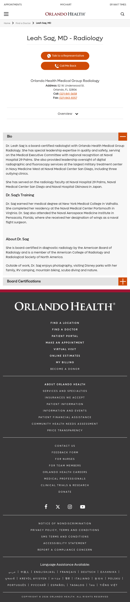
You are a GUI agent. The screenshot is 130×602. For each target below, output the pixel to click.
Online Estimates (65, 355)
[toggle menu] (7, 14)
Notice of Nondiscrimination (65, 523)
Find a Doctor (23, 23)
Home (7, 23)
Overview (65, 114)
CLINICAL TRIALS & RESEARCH (65, 485)
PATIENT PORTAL (65, 336)
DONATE (65, 491)
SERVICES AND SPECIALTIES (65, 391)
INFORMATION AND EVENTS (65, 410)
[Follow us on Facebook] (46, 507)
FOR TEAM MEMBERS (65, 465)
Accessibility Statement (65, 543)
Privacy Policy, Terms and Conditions (65, 530)
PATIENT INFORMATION (65, 404)
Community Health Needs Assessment (65, 423)
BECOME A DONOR (65, 369)
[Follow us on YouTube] (83, 507)
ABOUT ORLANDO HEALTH (65, 384)
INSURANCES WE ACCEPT (65, 397)
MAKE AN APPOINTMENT (65, 342)
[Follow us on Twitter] (58, 507)
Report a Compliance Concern (65, 549)
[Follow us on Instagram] (70, 507)
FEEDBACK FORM (65, 452)
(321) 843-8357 (68, 98)
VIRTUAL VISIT (65, 349)
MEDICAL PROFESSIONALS (65, 478)
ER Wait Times (118, 4)
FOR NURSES (65, 459)
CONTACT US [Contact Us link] (65, 445)
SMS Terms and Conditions (65, 536)
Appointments (13, 4)
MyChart (65, 4)
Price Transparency (65, 430)
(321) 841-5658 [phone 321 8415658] (68, 94)
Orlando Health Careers (65, 472)
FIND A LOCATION (65, 323)
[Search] (122, 14)
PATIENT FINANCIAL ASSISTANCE (65, 417)
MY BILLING (65, 362)
